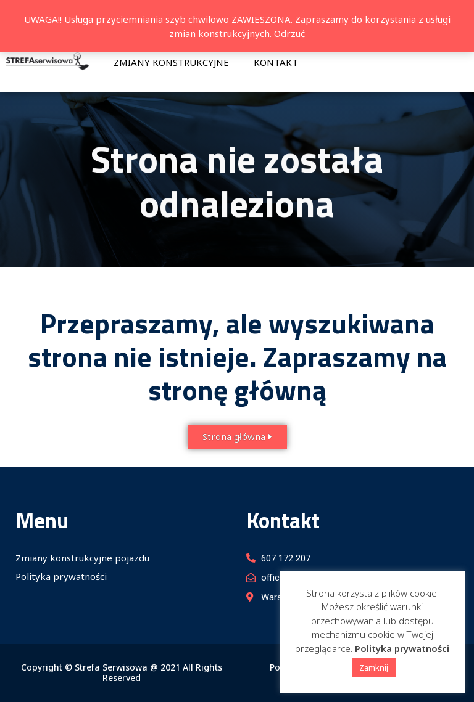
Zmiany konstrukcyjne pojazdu (82, 558)
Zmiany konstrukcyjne (171, 62)
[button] (237, 437)
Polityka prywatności (61, 576)
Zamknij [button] (373, 667)
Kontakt (276, 62)
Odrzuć (289, 33)
